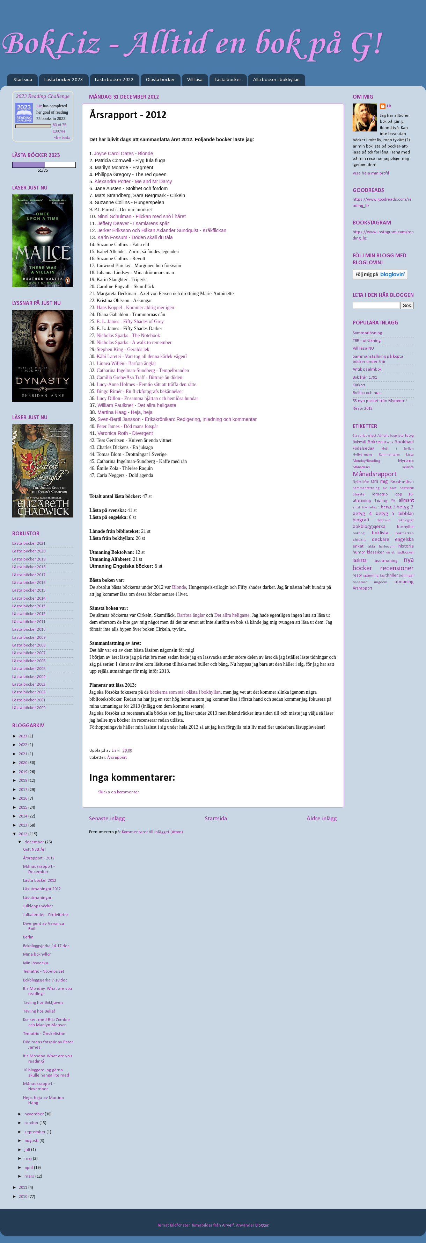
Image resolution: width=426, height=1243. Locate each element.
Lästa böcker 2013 (28, 606)
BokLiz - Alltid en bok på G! (190, 44)
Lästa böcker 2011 (28, 622)
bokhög (359, 533)
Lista (410, 454)
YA (393, 501)
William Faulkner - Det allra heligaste (136, 405)
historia (406, 546)
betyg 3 (405, 507)
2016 (23, 798)
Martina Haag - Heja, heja (125, 412)
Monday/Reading (366, 461)
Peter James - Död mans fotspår (127, 426)
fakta (371, 546)
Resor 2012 (363, 409)
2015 (23, 808)
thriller (391, 575)
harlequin (387, 546)
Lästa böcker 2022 (114, 80)
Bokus (388, 442)
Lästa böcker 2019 (28, 559)
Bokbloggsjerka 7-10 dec (45, 980)
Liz (39, 105)
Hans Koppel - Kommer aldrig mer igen (135, 307)
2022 (23, 745)
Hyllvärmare (362, 454)
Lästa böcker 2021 (28, 544)
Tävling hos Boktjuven (43, 1003)
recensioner (397, 568)
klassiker (375, 552)
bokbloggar (405, 520)
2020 (23, 763)
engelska (404, 539)
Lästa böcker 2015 (28, 590)
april (29, 1168)
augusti (31, 1141)
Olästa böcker (160, 80)
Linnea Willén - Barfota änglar (126, 363)
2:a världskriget (364, 436)
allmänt (406, 500)
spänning (371, 575)
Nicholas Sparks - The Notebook (128, 335)
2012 (23, 834)
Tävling (380, 501)
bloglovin (383, 520)
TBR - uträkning (367, 341)
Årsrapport (117, 758)
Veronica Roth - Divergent (125, 433)
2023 (23, 736)
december (34, 842)
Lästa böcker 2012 (28, 614)
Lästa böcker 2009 (28, 638)
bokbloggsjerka (369, 526)
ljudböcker (405, 552)
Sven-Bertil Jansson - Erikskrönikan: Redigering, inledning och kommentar (177, 419)
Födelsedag (363, 449)
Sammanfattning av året (375, 488)
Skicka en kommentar (118, 792)
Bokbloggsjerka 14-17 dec (46, 946)
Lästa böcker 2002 (28, 692)
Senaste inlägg (107, 819)
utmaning (404, 582)
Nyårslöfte (361, 482)
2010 (23, 1197)
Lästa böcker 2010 (28, 630)
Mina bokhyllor (37, 954)
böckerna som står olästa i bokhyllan (185, 692)
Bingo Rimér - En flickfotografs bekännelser (140, 391)
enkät (358, 546)
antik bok (360, 507)
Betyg (409, 436)
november (34, 1114)
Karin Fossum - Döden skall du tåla (135, 237)
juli (27, 1150)
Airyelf (228, 1225)
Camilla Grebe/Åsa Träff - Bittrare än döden (139, 377)
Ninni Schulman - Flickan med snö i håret (141, 216)
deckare (380, 539)
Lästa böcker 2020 (28, 551)
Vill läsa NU (363, 349)
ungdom (380, 582)
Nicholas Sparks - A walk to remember (134, 342)
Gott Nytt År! (34, 850)
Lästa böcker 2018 (28, 567)
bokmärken (405, 533)
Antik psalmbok (367, 369)
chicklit (359, 540)
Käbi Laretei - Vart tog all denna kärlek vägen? (142, 356)
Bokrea (375, 442)
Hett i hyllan (398, 449)
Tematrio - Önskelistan (44, 1034)
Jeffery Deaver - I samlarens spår (133, 223)
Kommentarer (389, 455)
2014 (23, 816)
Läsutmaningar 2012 (42, 889)
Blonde (179, 587)
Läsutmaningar (37, 898)
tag (382, 576)
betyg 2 (388, 507)
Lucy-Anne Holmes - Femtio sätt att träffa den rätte (146, 384)
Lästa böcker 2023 (63, 80)
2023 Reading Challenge (43, 96)
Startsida (23, 80)
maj (28, 1159)
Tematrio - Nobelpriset (43, 972)
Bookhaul (404, 442)
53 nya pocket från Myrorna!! (380, 401)
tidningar (406, 575)
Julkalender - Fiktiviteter (45, 915)
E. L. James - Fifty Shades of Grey (130, 321)
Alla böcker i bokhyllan (276, 80)
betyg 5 (385, 513)
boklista (380, 533)
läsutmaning (385, 561)
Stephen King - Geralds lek (123, 349)
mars (29, 1176)
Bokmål (359, 442)
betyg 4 (362, 513)
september (35, 1132)
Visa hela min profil (371, 173)
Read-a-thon (402, 482)
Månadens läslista (383, 467)
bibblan (406, 513)
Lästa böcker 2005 (28, 669)
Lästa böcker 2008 (28, 645)
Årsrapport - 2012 (38, 858)
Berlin (28, 937)
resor (357, 575)
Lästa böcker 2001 (28, 700)
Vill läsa (195, 80)
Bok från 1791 (365, 378)
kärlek (390, 553)
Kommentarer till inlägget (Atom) (152, 832)
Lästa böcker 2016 (28, 583)
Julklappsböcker (38, 906)
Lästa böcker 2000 (28, 708)
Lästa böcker (228, 80)
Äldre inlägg (322, 819)
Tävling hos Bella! (39, 1011)
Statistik (407, 488)
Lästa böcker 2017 (28, 575)
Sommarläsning (367, 333)
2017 (23, 790)
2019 (23, 772)
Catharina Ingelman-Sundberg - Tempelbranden (143, 370)
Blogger (261, 1225)
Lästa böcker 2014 (28, 599)
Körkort (359, 385)
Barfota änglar (191, 615)
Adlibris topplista (390, 436)
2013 (23, 825)
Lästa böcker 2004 (28, 677)
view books (62, 138)
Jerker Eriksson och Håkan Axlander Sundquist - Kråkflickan (161, 230)
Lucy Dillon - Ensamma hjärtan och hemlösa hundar (147, 398)
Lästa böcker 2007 (28, 653)
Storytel (359, 494)
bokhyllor (405, 527)
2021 (23, 754)
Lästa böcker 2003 (28, 685)
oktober (31, 1123)
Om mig (379, 481)
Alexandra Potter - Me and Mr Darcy (133, 181)
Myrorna (406, 461)
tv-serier (360, 582)
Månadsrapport (375, 474)
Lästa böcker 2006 (28, 661)
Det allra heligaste (232, 615)
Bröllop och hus (367, 393)
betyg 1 (374, 507)
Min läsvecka (35, 963)
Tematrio (380, 494)
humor (359, 552)
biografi (361, 520)
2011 (23, 1188)
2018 (23, 781)
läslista (360, 560)
